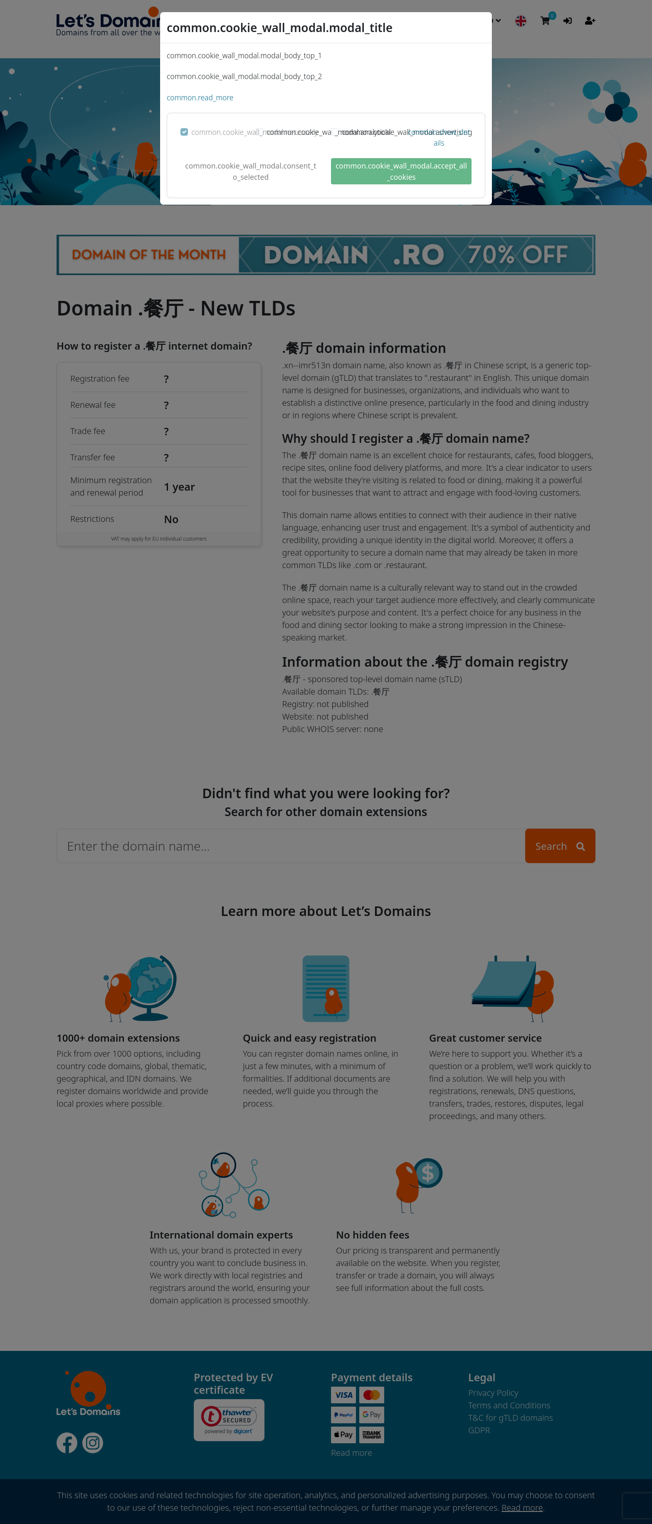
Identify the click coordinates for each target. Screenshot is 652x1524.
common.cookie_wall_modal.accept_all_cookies (401, 171)
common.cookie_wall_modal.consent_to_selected (250, 171)
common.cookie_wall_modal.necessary (254, 132)
